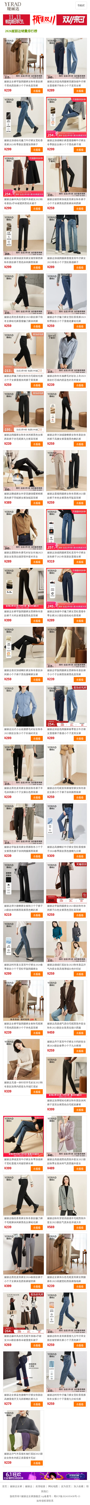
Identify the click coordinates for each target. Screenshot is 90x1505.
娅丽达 (28, 1486)
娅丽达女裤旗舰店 (31, 1496)
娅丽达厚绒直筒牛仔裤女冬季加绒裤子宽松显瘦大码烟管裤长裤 (23, 1161)
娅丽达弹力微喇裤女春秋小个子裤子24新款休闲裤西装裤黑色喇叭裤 (23, 907)
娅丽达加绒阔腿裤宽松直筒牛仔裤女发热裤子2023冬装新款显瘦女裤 (66, 554)
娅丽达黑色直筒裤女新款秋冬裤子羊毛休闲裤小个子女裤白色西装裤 (23, 790)
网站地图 (53, 1486)
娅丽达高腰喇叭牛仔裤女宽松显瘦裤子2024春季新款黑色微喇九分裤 (66, 849)
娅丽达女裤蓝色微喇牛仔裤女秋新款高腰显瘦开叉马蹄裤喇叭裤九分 (23, 1397)
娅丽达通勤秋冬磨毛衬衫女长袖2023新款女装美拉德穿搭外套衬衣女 (23, 554)
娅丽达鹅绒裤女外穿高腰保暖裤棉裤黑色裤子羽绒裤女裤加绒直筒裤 (23, 495)
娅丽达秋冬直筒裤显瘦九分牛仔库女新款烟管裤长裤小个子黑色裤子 (66, 1338)
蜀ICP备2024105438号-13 (67, 1496)
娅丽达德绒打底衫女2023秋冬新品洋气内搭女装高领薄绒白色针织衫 (66, 966)
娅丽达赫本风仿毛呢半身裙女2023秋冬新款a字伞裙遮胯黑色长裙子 (23, 201)
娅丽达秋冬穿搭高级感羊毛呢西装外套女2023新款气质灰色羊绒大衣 (66, 1220)
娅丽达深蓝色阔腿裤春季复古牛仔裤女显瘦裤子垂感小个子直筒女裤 (66, 731)
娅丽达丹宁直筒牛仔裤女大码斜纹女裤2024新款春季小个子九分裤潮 (66, 1043)
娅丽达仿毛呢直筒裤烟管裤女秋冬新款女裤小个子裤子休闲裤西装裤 (66, 790)
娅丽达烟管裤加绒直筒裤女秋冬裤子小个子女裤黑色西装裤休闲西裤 (66, 201)
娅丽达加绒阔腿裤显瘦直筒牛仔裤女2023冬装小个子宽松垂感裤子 (66, 260)
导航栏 (81, 5)
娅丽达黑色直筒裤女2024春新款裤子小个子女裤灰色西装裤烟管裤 (23, 1279)
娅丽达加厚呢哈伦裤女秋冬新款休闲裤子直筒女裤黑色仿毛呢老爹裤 (66, 1102)
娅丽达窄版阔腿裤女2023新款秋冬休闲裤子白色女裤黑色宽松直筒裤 (66, 907)
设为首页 (66, 1486)
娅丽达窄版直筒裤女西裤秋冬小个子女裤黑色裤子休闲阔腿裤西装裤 (23, 849)
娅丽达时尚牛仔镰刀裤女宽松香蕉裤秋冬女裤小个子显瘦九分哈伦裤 (66, 1397)
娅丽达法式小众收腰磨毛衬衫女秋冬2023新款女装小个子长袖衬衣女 (23, 731)
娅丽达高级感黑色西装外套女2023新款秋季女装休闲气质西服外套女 (66, 1161)
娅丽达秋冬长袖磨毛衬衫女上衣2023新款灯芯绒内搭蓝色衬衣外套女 (66, 378)
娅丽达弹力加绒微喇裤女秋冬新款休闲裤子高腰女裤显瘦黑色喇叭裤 (66, 436)
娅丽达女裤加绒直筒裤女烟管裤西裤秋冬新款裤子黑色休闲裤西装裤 (23, 260)
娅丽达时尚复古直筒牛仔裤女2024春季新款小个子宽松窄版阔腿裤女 (23, 966)
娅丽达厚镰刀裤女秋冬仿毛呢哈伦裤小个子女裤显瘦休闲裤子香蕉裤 (23, 378)
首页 (4, 1486)
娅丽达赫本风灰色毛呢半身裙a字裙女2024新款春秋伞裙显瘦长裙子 (22, 1338)
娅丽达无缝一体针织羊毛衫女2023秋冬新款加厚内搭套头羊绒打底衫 (23, 1084)
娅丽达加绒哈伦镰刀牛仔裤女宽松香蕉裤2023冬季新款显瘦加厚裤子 (23, 142)
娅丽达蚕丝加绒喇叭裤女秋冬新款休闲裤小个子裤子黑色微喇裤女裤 (23, 672)
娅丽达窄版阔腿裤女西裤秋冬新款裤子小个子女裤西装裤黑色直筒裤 (66, 672)
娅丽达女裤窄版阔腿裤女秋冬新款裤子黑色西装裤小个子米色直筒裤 (23, 83)
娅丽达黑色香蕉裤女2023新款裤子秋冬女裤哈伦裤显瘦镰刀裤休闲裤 (23, 319)
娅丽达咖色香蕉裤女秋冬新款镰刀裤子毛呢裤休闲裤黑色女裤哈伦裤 (23, 1220)
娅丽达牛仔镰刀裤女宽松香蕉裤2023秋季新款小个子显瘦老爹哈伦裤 (66, 319)
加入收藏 (78, 1486)
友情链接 (40, 1486)
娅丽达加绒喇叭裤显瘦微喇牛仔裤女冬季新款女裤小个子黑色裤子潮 (66, 142)
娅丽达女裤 (16, 1486)
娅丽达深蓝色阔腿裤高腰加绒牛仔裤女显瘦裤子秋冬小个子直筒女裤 (66, 83)
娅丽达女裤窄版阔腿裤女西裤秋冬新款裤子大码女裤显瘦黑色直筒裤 (23, 613)
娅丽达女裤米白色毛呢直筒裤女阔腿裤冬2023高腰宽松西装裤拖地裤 (66, 1279)
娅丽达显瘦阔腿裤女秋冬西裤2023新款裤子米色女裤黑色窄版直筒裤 (66, 495)
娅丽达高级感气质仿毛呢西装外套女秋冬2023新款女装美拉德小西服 (66, 1025)
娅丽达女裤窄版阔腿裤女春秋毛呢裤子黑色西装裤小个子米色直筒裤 (23, 1025)
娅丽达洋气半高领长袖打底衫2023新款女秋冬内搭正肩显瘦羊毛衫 (23, 1455)
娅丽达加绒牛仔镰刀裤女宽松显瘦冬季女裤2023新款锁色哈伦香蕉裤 (66, 613)
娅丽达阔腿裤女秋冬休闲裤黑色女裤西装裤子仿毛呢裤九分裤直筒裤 (23, 436)
